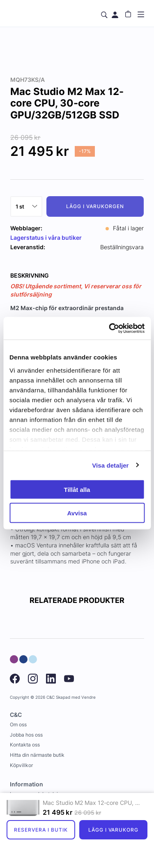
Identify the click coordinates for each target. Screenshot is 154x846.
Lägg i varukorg (113, 830)
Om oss (18, 724)
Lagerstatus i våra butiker (46, 237)
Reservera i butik (40, 830)
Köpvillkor (21, 765)
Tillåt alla (77, 489)
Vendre (88, 697)
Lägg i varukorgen (95, 206)
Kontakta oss (25, 745)
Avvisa (77, 512)
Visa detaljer (110, 464)
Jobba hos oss (26, 735)
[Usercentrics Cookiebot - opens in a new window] (110, 328)
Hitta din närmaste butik (37, 755)
